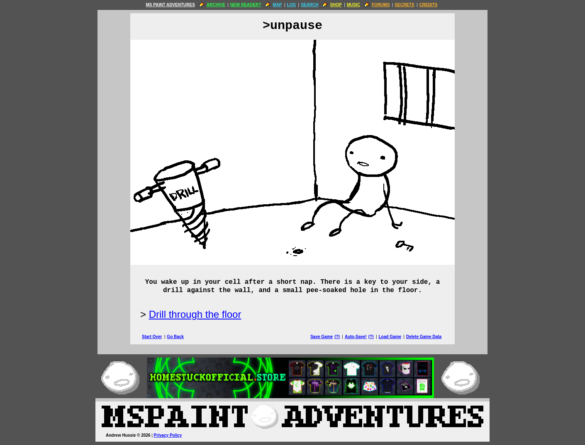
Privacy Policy (168, 435)
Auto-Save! (356, 336)
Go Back (175, 336)
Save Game (321, 336)
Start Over (152, 336)
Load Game (389, 336)
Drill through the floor (195, 314)
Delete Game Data (423, 336)
